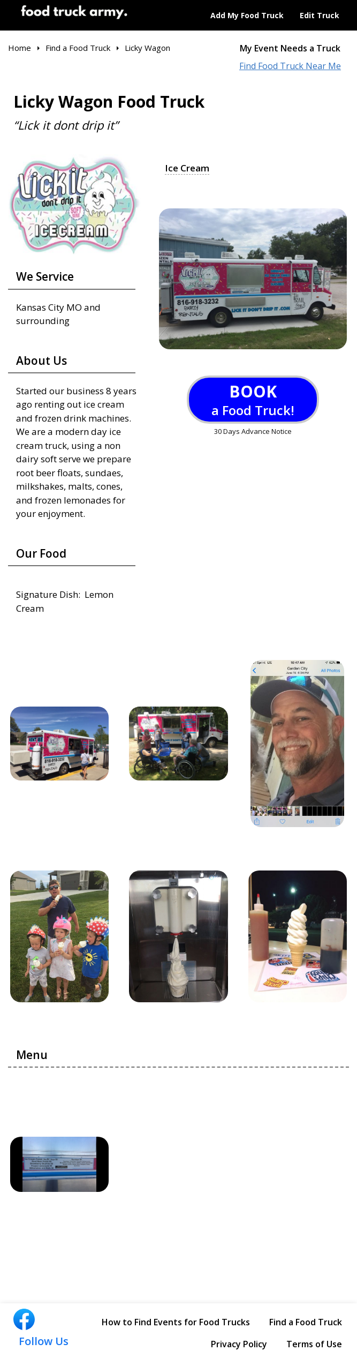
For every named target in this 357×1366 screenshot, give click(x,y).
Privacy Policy (239, 1344)
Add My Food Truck (247, 15)
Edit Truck (319, 15)
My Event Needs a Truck (290, 48)
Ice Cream (187, 168)
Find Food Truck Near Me (290, 66)
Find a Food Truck (305, 1322)
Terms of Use (314, 1344)
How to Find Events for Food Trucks (176, 1322)
